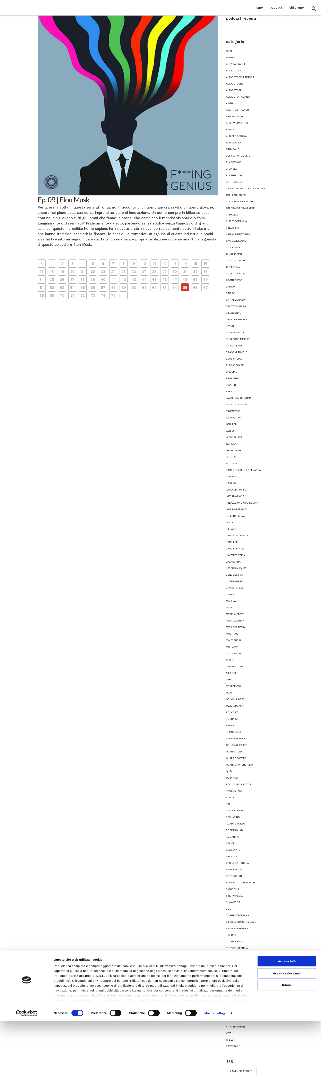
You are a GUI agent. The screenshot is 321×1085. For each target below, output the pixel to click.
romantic (232, 836)
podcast (232, 712)
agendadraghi (235, 64)
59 (123, 287)
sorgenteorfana (237, 915)
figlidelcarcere (237, 404)
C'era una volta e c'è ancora (245, 188)
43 (134, 279)
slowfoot (233, 902)
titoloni (232, 974)
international (235, 515)
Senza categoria (237, 863)
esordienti (233, 378)
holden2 (231, 463)
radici (230, 797)
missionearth (235, 620)
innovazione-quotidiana (242, 502)
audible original (237, 136)
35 (52, 279)
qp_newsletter (237, 745)
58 (113, 287)
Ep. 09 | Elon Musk (63, 200)
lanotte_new (235, 548)
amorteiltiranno (237, 109)
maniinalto (233, 601)
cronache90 (234, 280)
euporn (231, 384)
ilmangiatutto (236, 489)
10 (144, 263)
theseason (233, 954)
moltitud (232, 633)
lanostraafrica (237, 535)
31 (185, 271)
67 (205, 287)
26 (134, 271)
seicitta (231, 856)
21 (83, 271)
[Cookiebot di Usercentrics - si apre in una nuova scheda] (26, 1077)
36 (62, 279)
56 (93, 287)
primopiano (233, 732)
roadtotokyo (235, 823)
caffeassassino (237, 195)
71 (72, 295)
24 (113, 271)
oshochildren (235, 699)
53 (62, 287)
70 (62, 295)
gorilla (231, 443)
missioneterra (236, 627)
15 (195, 263)
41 (113, 279)
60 (134, 287)
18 (52, 271)
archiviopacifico (237, 123)
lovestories (234, 587)
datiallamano (235, 299)
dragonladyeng (236, 352)
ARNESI (230, 129)
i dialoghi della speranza (243, 470)
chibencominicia (236, 221)
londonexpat (235, 574)
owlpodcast (235, 705)
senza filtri (234, 869)
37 (72, 279)
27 (144, 271)
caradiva (232, 214)
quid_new (232, 777)
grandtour (233, 450)
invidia (230, 522)
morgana (232, 646)
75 (113, 295)
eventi (230, 391)
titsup (230, 980)
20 (72, 271)
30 (175, 271)
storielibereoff (237, 928)
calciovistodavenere (240, 208)
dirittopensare (236, 319)
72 (82, 295)
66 (195, 287)
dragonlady (234, 345)
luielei (230, 594)
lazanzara (233, 561)
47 (175, 279)
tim (228, 961)
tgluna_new (234, 941)
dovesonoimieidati (238, 339)
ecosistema (234, 358)
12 (164, 263)
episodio (231, 371)
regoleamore (235, 810)
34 (42, 279)
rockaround (234, 830)
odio (229, 692)
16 (205, 263)
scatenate (233, 849)
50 (205, 279)
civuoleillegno (236, 240)
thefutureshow (237, 948)
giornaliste (234, 437)
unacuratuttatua (238, 994)
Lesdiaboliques (236, 568)
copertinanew (235, 273)
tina (229, 967)
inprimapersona (236, 509)
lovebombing (235, 581)
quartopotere (236, 758)
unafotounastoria (239, 1000)
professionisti (236, 738)
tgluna (231, 935)
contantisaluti (236, 260)
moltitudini (233, 640)
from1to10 (233, 411)
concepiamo (234, 254)
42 (123, 279)
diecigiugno (233, 312)
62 (154, 287)
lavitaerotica (235, 555)
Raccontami (234, 791)
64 (174, 287)
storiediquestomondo (241, 921)
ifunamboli (233, 476)
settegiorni (234, 876)
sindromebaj (234, 895)
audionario (233, 142)
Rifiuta (287, 1049)
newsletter (234, 666)
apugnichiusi (234, 116)
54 (72, 287)
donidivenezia (235, 332)
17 (42, 271)
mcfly (230, 607)
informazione (235, 496)
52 (52, 287)
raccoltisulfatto (238, 784)
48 (185, 279)
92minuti (231, 57)
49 (195, 279)
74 (103, 295)
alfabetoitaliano (238, 96)
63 (164, 287)
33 (205, 271)
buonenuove (234, 175)
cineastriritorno (238, 234)
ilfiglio (231, 483)
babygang (232, 149)
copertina (233, 267)
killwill (231, 529)
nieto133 (231, 673)
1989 (229, 51)
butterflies (234, 181)
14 (185, 263)
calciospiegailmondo (240, 201)
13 (175, 263)
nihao (229, 679)
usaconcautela (236, 1007)
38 (82, 279)
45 (154, 279)
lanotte (232, 542)
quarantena (234, 751)
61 (144, 287)
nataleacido (234, 653)
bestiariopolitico (238, 155)
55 (82, 287)
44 (144, 279)
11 (154, 263)
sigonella (233, 889)
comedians (233, 247)
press (230, 725)
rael (229, 804)
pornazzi (232, 718)
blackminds (234, 162)
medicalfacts (235, 614)
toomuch (232, 987)
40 (103, 279)
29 (164, 271)
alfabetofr (234, 90)
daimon (230, 286)
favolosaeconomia (238, 398)
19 (62, 271)
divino (230, 326)
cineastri (232, 227)
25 (123, 271)
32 (195, 271)
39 (93, 279)
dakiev (230, 293)
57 (103, 287)
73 (93, 295)
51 (42, 287)
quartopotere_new (239, 764)
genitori (231, 424)
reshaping (233, 817)
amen (229, 103)
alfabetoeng (235, 83)
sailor (230, 843)
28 (154, 271)
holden (231, 457)
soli (229, 908)
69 (52, 295)
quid (229, 771)
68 (42, 295)
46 (164, 279)
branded (231, 168)
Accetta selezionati (287, 1037)
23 (103, 271)
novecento (233, 686)
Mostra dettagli (215, 1077)
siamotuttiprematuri (240, 882)
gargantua (233, 417)
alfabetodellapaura (240, 77)
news (229, 660)
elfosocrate (235, 365)
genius (230, 430)
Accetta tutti (287, 1025)
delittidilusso (236, 306)
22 (93, 271)
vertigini (232, 1013)
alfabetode (234, 70)
